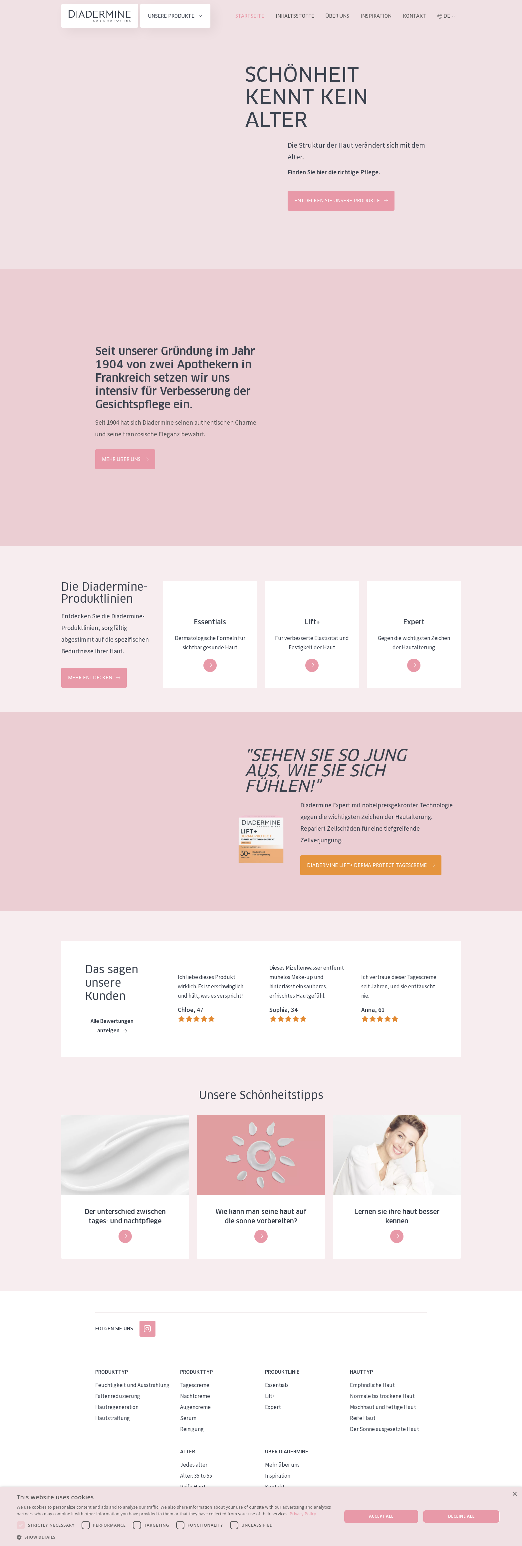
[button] (174, 1537)
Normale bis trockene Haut (382, 1396)
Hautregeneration (116, 1407)
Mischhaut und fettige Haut (383, 1407)
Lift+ (270, 1396)
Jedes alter (193, 1464)
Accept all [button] (381, 1516)
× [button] (514, 1494)
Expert (273, 1407)
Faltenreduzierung (117, 1396)
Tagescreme (194, 1385)
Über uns (337, 16)
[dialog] (261, 1516)
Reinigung (192, 1429)
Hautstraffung (112, 1418)
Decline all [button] (461, 1516)
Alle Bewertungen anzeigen (112, 1026)
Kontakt (414, 16)
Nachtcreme (195, 1396)
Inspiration (376, 16)
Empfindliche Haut (372, 1385)
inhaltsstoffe (295, 16)
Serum (188, 1418)
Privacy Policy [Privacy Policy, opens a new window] (303, 1514)
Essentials (277, 1385)
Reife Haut (363, 1418)
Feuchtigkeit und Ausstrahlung (132, 1385)
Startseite (249, 16)
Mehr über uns (282, 1464)
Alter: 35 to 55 (196, 1475)
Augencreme (195, 1407)
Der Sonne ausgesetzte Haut (384, 1429)
